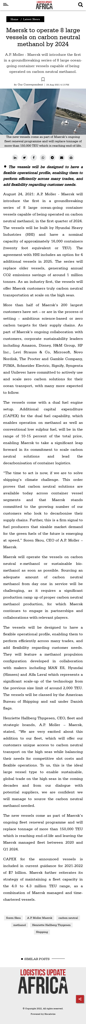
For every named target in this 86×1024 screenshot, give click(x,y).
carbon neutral (68, 917)
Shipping (42, 932)
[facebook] (34, 157)
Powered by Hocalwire (43, 1014)
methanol (19, 925)
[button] (43, 79)
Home (14, 19)
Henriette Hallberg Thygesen (51, 925)
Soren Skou (13, 917)
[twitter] (24, 157)
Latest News (31, 19)
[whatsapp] (43, 157)
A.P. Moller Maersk (39, 917)
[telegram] (52, 157)
